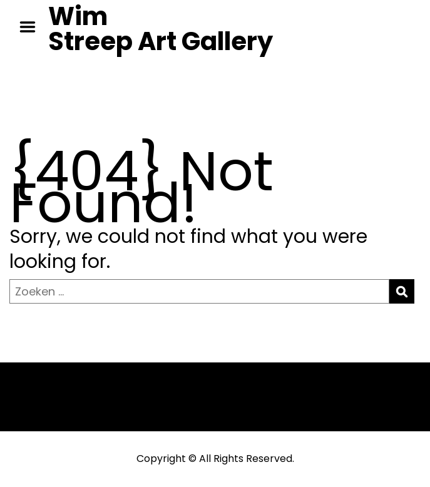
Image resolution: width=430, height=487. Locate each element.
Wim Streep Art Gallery (160, 29)
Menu (32, 27)
